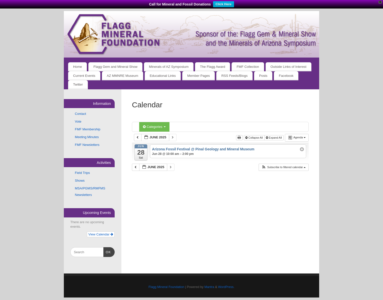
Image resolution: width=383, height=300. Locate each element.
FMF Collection (248, 67)
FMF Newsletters (87, 145)
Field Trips (82, 173)
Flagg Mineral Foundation (166, 287)
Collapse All (254, 137)
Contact (80, 114)
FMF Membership (87, 129)
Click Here (224, 4)
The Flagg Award (212, 67)
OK (107, 251)
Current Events (84, 76)
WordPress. (226, 287)
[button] (283, 167)
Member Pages (198, 76)
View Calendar (100, 234)
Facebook (286, 76)
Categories (154, 127)
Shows (80, 180)
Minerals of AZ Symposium (168, 67)
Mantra (209, 287)
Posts (263, 76)
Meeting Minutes (87, 137)
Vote (78, 121)
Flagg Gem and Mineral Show (115, 67)
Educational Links (163, 76)
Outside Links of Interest (288, 67)
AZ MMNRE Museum (122, 76)
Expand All (274, 137)
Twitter (78, 84)
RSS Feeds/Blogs (234, 76)
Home (77, 67)
